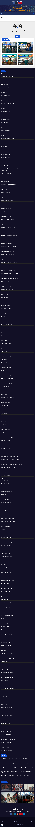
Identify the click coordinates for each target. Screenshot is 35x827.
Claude (2, 348)
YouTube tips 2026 (5, 747)
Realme (2, 612)
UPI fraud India (4, 696)
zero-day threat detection (6, 750)
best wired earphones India (7, 289)
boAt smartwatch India (6, 313)
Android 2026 (4, 146)
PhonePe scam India (5, 591)
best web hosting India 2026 (7, 284)
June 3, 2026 (6, 61)
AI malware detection (5, 111)
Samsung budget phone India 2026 (8, 631)
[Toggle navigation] (17, 13)
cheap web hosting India (6, 346)
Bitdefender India (4, 294)
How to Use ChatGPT (5, 470)
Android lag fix (4, 149)
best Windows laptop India (7, 286)
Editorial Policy (21, 821)
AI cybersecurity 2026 (5, 95)
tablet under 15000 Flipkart (7, 683)
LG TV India (3, 513)
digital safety (3, 381)
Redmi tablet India (5, 626)
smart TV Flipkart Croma (6, 653)
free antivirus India (5, 408)
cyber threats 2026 (5, 359)
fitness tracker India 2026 (6, 402)
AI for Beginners (4, 98)
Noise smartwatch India (6, 548)
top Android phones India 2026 (7, 688)
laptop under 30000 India (6, 499)
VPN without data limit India (7, 707)
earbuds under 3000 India (6, 383)
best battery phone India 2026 (7, 197)
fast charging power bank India (7, 397)
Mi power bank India (5, 534)
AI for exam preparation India (7, 103)
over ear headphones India (6, 572)
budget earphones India (6, 319)
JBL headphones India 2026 (7, 486)
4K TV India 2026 (4, 84)
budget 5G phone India (6, 316)
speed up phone (4, 669)
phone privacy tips (5, 583)
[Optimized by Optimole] (2, 825)
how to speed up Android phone (8, 467)
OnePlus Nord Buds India (6, 556)
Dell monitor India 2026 (6, 375)
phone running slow (5, 586)
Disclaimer (16, 821)
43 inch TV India (4, 81)
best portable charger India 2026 (8, 257)
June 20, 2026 (6, 49)
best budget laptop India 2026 (7, 200)
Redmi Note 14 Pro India (6, 621)
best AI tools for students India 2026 (9, 184)
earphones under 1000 (6, 389)
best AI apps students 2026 (7, 178)
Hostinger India (4, 445)
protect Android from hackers (7, 604)
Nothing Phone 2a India (6, 553)
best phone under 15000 (6, 249)
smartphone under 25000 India (7, 658)
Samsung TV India (5, 639)
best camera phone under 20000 (8, 205)
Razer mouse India (5, 610)
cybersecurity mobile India (6, 364)
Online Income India (5, 559)
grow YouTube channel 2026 (7, 437)
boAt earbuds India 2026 (6, 302)
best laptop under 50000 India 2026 (9, 232)
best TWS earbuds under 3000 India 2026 (10, 278)
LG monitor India (4, 510)
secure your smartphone (6, 648)
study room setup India (6, 674)
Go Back (17, 36)
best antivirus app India (6, 192)
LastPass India (4, 505)
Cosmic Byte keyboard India (7, 356)
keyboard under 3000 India (7, 488)
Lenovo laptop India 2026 (6, 507)
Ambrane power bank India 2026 (8, 138)
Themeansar (26, 819)
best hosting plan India (6, 224)
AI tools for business (5, 130)
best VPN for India (5, 281)
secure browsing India (5, 642)
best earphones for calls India (7, 211)
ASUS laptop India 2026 (6, 173)
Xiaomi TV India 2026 (5, 736)
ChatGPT (3, 332)
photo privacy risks (5, 596)
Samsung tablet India (5, 637)
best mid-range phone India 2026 (8, 238)
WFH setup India (4, 726)
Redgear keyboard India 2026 (7, 615)
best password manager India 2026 (8, 246)
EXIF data (3, 391)
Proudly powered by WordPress (11, 819)
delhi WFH (3, 370)
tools (2, 685)
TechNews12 (14, 824)
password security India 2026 (7, 580)
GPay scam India (4, 435)
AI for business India (5, 100)
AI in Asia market (4, 106)
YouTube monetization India (7, 745)
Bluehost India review (5, 300)
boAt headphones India (6, 308)
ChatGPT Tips (4, 340)
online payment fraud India (7, 561)
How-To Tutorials (22, 44)
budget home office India (6, 321)
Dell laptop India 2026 (6, 373)
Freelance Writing (4, 418)
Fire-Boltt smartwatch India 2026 (8, 399)
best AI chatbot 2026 (5, 181)
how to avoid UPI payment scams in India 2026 (11, 456)
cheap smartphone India (6, 343)
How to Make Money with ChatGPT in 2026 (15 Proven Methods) (15, 761)
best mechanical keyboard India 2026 (9, 235)
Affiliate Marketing (5, 87)
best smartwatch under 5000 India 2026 (9, 273)
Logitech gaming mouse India (7, 518)
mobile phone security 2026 (7, 537)
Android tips (3, 160)
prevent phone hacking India (7, 602)
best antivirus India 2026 (6, 195)
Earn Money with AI (5, 386)
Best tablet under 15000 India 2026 (8, 275)
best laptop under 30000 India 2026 (9, 230)
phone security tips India (6, 588)
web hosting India (5, 718)
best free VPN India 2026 (6, 216)
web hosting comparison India (7, 712)
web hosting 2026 (5, 710)
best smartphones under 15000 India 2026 (10, 265)
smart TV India (4, 656)
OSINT (2, 569)
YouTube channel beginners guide (8, 739)
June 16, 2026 (23, 49)
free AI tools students (5, 405)
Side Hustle (3, 650)
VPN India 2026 (4, 704)
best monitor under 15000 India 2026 (9, 240)
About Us (7, 821)
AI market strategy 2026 (6, 116)
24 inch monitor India (5, 79)
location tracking (4, 515)
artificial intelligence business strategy (9, 168)
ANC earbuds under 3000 (6, 141)
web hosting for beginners (6, 715)
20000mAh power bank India (7, 76)
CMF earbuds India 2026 (6, 354)
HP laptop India (4, 472)
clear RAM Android (5, 351)
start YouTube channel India (7, 672)
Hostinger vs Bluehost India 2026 (8, 453)
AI (1, 89)
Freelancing (3, 421)
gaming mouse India (5, 429)
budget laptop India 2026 (6, 324)
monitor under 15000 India (6, 542)
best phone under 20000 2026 (7, 251)
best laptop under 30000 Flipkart (8, 227)
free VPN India (4, 416)
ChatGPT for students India (7, 337)
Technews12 (17, 8)
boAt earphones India (5, 305)
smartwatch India (4, 661)
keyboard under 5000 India (7, 491)
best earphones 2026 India (7, 208)
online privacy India (5, 567)
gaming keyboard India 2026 (7, 424)
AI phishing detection (5, 119)
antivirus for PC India (5, 165)
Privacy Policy (30, 821)
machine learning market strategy (8, 521)
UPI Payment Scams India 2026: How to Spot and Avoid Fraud (14, 758)
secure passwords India (6, 645)
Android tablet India (5, 157)
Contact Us (11, 821)
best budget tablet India (6, 203)
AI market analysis (5, 114)
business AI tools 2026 (6, 329)
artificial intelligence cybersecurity (8, 170)
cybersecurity (4, 362)
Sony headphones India (6, 666)
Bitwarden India (4, 297)
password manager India (6, 577)
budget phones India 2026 (6, 327)
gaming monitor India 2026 (7, 426)
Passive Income (4, 575)
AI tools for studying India (6, 133)
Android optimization (5, 151)
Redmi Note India (4, 623)
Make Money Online (5, 529)
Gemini (2, 432)
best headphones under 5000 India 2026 (10, 222)
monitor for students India (6, 540)
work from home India (6, 734)
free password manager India (7, 410)
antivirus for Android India (6, 162)
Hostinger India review (6, 451)
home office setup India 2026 (7, 443)
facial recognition (4, 394)
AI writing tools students (6, 135)
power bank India (4, 599)
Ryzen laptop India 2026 (6, 629)
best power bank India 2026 (7, 259)
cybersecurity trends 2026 (6, 367)
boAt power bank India (6, 311)
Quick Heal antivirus (5, 607)
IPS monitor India (4, 480)
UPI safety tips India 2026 (6, 699)
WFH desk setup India (5, 720)
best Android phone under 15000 (8, 187)
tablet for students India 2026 (7, 677)
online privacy (4, 564)
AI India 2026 (4, 108)
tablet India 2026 (4, 680)
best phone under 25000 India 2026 (9, 254)
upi (1, 693)
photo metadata (4, 594)
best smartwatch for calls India (8, 270)
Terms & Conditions (20, 824)
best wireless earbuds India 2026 (8, 292)
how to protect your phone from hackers (10, 461)
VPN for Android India (5, 701)
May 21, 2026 (22, 61)
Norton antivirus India (5, 550)
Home (2, 18)
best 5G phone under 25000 (7, 176)
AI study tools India (5, 124)
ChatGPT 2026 (4, 335)
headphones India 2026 (6, 440)
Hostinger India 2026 (5, 448)
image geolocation (5, 478)
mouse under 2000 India (6, 545)
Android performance (5, 154)
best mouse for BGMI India (6, 243)
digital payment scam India (7, 378)
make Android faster (5, 526)
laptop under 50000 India (6, 502)
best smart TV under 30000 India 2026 (9, 262)
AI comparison (4, 92)
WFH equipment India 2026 (7, 723)
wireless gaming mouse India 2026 (8, 728)
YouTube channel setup (6, 742)
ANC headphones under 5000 (7, 143)
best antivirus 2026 (5, 189)
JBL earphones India (5, 483)
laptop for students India (6, 497)
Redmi (2, 618)
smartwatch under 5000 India (7, 664)
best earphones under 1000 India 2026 (9, 213)
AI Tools (2, 127)
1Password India (4, 73)
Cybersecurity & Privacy (7, 44)
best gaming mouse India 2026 (7, 219)
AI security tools (4, 122)
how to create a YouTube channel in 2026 (10, 459)
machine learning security (6, 524)
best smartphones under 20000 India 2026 (10, 267)
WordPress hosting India (6, 731)
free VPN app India (5, 413)
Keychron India (4, 494)
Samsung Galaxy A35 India (6, 634)
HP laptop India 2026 (5, 475)
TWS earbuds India (5, 691)
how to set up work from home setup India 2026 (11, 464)
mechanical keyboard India (7, 532)
